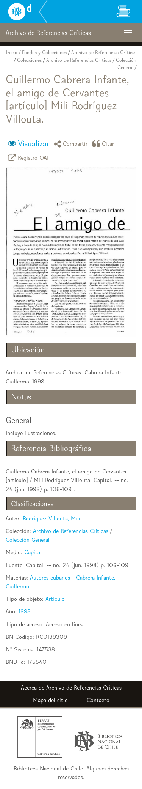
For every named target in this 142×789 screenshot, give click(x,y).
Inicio (11, 52)
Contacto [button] (98, 700)
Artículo (55, 598)
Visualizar (33, 143)
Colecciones (29, 60)
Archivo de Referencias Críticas (103, 52)
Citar (104, 144)
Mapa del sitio (50, 700)
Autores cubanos (50, 577)
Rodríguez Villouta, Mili (51, 518)
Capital (33, 552)
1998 (25, 611)
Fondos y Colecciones (44, 52)
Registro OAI (29, 158)
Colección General (28, 539)
